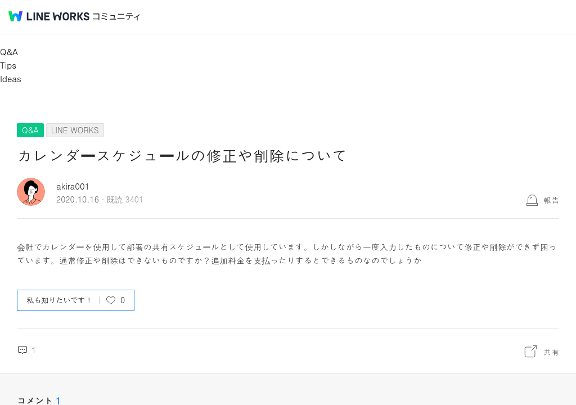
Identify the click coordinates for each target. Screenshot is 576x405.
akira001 (73, 186)
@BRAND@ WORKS (48, 16)
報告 (551, 199)
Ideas (10, 78)
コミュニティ (116, 16)
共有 (551, 351)
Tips (8, 65)
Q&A (9, 51)
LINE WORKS (75, 130)
